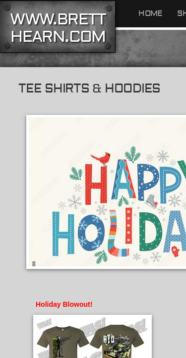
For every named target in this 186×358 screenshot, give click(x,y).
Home (150, 13)
